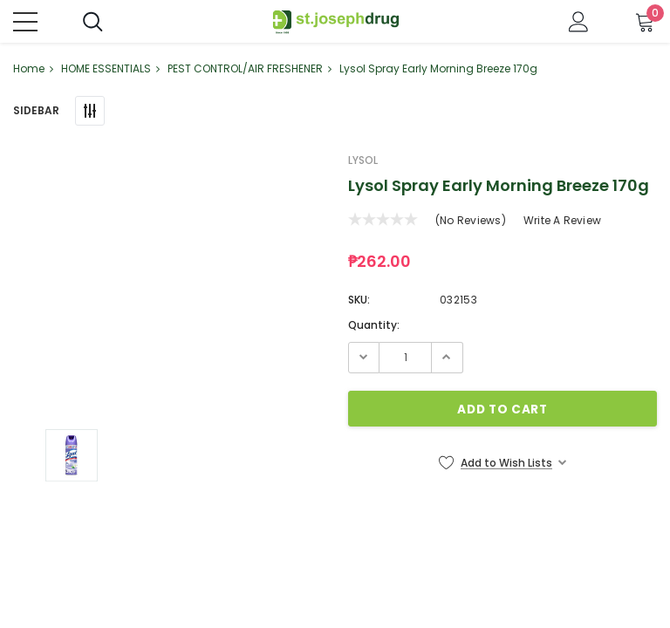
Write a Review (562, 221)
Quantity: (374, 325)
